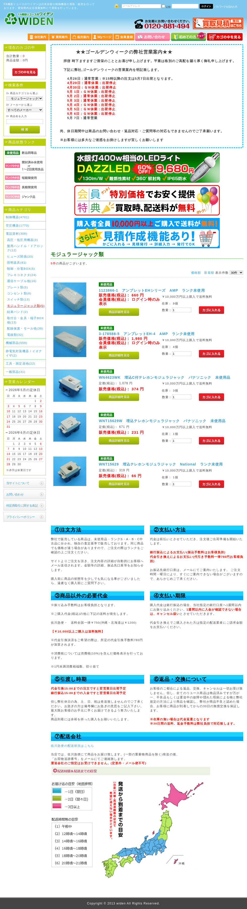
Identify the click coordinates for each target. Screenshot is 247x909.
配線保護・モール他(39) (25, 328)
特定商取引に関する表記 (22, 505)
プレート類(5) (17, 287)
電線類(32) (15, 334)
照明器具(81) (17, 262)
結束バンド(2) (17, 311)
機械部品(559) (16, 342)
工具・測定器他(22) (20, 363)
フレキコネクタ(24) (22, 275)
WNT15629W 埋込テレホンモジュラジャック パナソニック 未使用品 (162, 421)
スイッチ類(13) (18, 299)
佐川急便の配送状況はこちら (72, 745)
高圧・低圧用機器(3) (22, 239)
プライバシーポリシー (20, 516)
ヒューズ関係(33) (20, 256)
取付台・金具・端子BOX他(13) (25, 320)
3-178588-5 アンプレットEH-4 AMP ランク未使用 (147, 334)
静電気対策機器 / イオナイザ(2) (24, 353)
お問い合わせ (15, 494)
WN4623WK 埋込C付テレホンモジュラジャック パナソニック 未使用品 (164, 377)
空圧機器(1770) (17, 225)
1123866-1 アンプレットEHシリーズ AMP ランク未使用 (152, 290)
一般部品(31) (15, 371)
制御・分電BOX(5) (21, 268)
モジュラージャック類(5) (26, 305)
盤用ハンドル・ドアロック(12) (25, 248)
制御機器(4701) (17, 217)
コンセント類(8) (19, 293)
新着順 (209, 272)
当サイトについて (17, 483)
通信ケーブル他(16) (22, 281)
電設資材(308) (16, 233)
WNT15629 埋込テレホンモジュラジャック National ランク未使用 (161, 464)
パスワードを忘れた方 (225, 6)
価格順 (196, 272)
